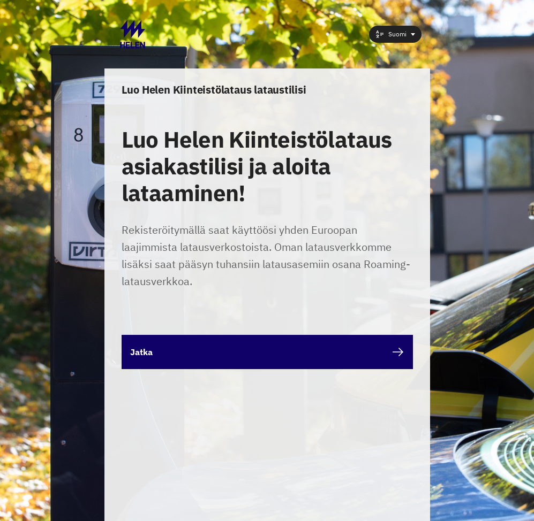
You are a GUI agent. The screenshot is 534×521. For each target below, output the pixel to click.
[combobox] (395, 34)
